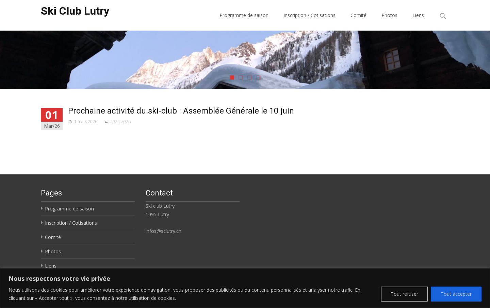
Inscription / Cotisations (309, 15)
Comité (358, 15)
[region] (245, 288)
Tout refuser (404, 294)
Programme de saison (243, 15)
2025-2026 (120, 121)
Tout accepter (456, 294)
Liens (418, 15)
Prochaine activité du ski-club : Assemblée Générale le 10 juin (181, 111)
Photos (389, 15)
